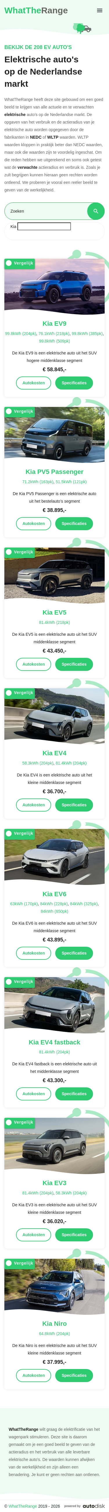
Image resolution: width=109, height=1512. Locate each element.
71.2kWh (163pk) (37, 481)
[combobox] (54, 231)
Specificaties (74, 383)
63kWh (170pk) (24, 903)
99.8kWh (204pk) (20, 333)
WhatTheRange (22, 1506)
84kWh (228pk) (54, 903)
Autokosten (33, 383)
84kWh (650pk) (54, 911)
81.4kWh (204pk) (71, 763)
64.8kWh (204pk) (54, 1333)
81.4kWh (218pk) (54, 622)
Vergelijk (19, 263)
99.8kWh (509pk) (54, 341)
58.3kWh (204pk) (37, 763)
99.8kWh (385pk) (87, 333)
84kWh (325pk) (84, 903)
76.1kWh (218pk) (53, 333)
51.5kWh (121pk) (71, 481)
